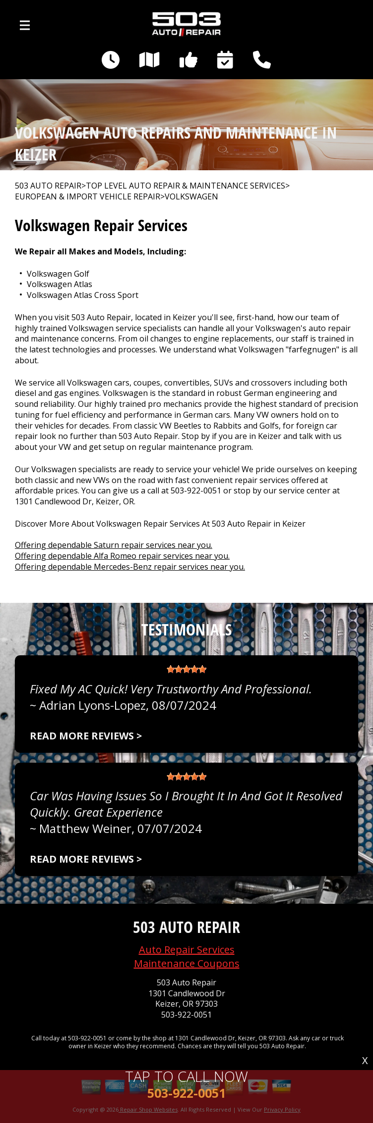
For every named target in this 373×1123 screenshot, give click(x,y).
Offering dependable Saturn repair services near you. (113, 544)
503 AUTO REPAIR (48, 186)
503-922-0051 (196, 490)
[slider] (186, 669)
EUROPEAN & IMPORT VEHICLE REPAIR (87, 197)
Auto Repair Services (187, 949)
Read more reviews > (86, 735)
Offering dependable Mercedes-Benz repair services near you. (130, 566)
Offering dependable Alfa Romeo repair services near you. (122, 555)
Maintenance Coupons (187, 963)
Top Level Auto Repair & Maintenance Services (185, 186)
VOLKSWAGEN (191, 197)
